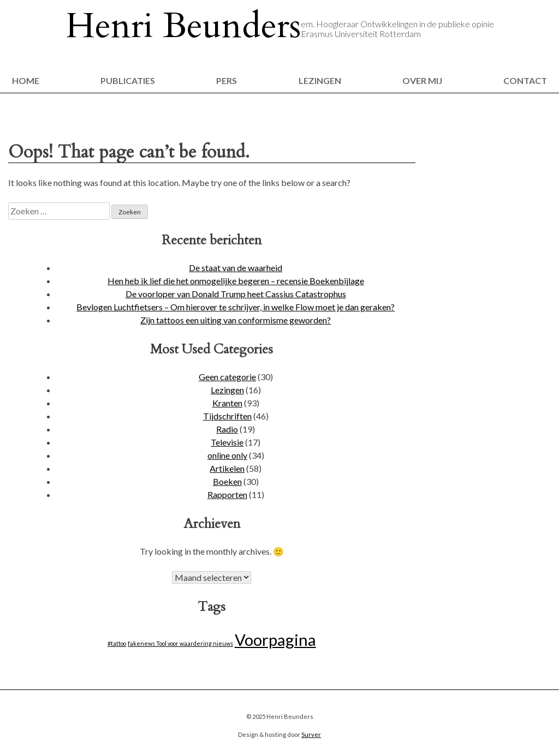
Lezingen (320, 80)
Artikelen (227, 468)
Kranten (227, 403)
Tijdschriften (227, 416)
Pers (226, 80)
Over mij (422, 80)
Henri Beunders (183, 26)
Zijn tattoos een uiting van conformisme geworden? (235, 320)
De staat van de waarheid (235, 267)
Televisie (227, 442)
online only (227, 455)
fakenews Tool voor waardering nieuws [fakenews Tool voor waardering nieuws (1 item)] (180, 643)
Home (25, 80)
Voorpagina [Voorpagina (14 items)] (275, 639)
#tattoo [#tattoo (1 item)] (117, 643)
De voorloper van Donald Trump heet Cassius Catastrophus (236, 294)
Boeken (227, 481)
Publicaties (127, 80)
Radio (227, 429)
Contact (525, 80)
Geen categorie (227, 376)
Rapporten (227, 494)
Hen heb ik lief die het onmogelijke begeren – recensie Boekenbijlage (236, 280)
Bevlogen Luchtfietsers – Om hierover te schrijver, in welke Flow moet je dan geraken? (235, 307)
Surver (311, 734)
